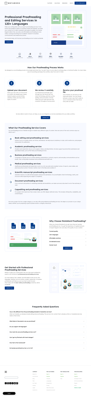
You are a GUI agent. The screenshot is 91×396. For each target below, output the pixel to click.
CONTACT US (45, 117)
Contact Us (8, 42)
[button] (50, 3)
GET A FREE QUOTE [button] (80, 3)
